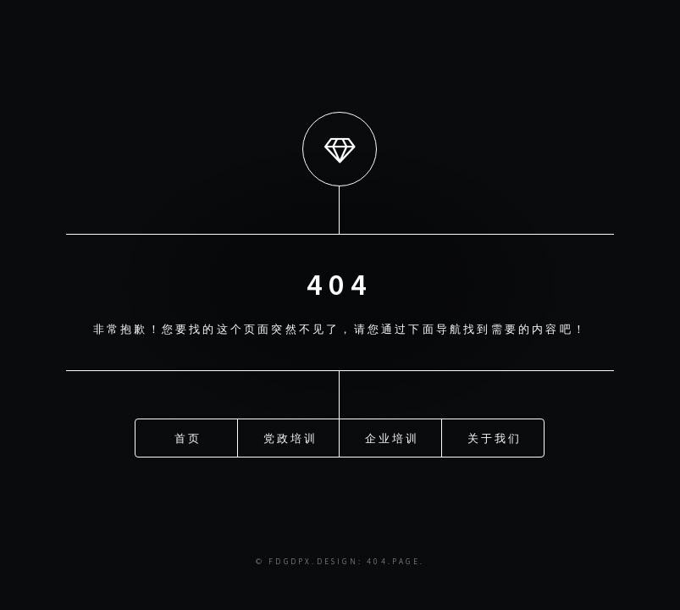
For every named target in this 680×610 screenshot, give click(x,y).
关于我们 (494, 434)
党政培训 (290, 434)
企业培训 (392, 434)
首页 (188, 434)
